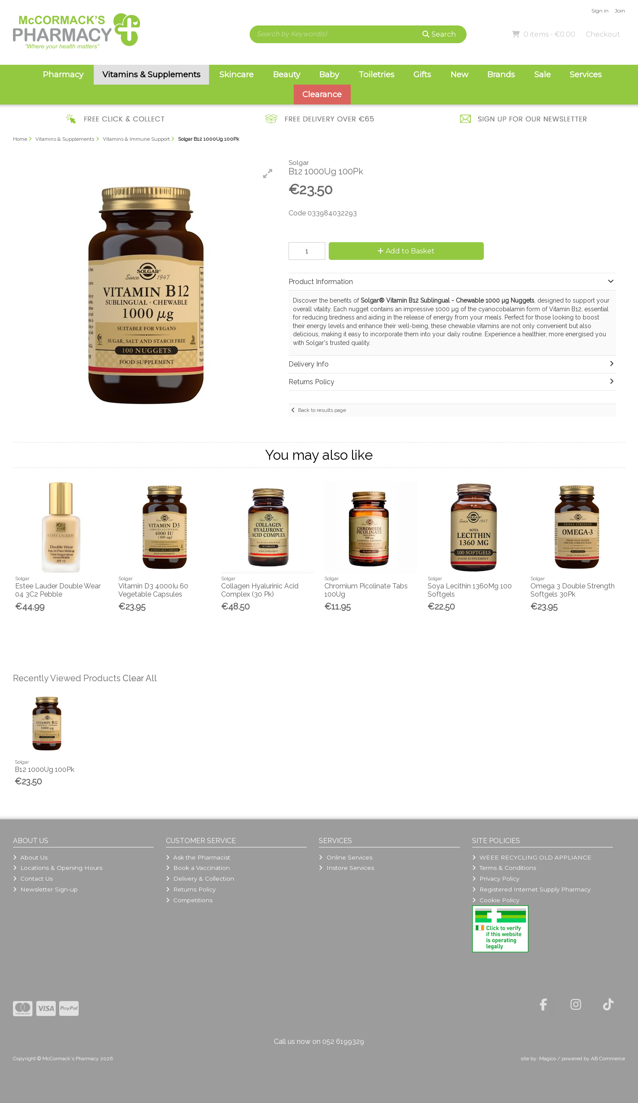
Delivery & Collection (200, 878)
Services (586, 74)
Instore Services (346, 867)
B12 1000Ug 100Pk (44, 769)
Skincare (236, 74)
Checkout (603, 34)
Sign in (600, 10)
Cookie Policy (495, 900)
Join (620, 10)
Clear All (140, 678)
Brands (501, 74)
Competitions (189, 900)
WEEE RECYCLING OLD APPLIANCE (531, 857)
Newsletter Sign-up (45, 889)
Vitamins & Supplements (151, 74)
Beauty (286, 74)
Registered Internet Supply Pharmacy (531, 889)
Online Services (345, 857)
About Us (30, 857)
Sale (542, 74)
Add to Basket (406, 251)
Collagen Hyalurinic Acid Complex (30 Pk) (259, 590)
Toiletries (376, 74)
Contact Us (33, 878)
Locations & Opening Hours (57, 867)
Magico (547, 1059)
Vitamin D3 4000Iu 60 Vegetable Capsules (153, 590)
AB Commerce (608, 1059)
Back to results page (322, 410)
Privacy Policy (495, 878)
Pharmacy (63, 74)
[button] (268, 173)
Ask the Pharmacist (198, 857)
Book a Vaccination (198, 867)
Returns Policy (191, 889)
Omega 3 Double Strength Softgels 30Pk (572, 590)
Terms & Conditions (504, 867)
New (459, 74)
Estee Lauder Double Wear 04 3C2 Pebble (58, 590)
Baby (329, 74)
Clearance (322, 94)
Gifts (422, 74)
